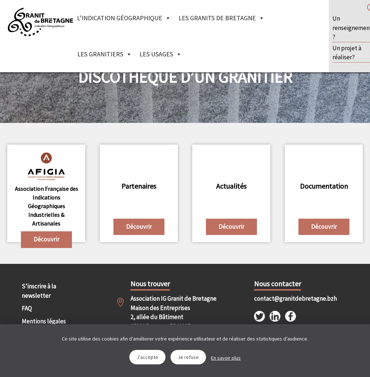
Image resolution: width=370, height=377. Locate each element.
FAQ (27, 308)
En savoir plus (226, 358)
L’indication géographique (124, 18)
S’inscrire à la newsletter (39, 291)
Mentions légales (44, 321)
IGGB (40, 22)
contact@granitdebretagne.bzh (281, 299)
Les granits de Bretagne (221, 18)
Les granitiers (104, 54)
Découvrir (46, 239)
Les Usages (160, 54)
